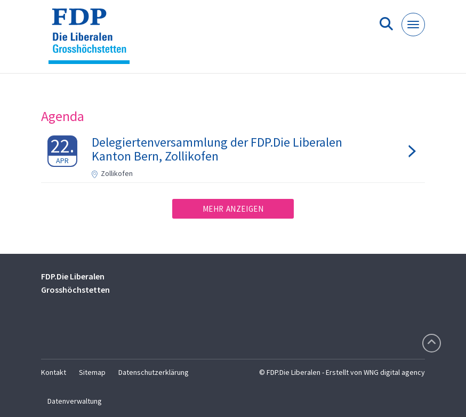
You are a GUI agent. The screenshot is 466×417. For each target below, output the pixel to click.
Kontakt (53, 372)
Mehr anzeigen (233, 209)
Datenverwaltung (74, 401)
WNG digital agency (394, 372)
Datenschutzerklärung (153, 372)
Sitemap (92, 372)
